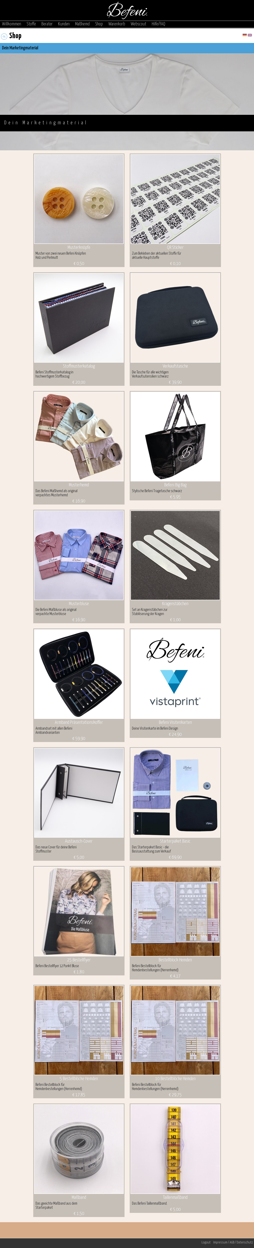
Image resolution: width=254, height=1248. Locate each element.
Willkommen (11, 24)
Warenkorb (116, 24)
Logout (206, 1242)
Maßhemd (82, 24)
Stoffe (31, 24)
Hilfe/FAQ (158, 24)
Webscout (138, 24)
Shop (99, 24)
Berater (47, 24)
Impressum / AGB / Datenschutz (233, 1242)
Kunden (64, 24)
